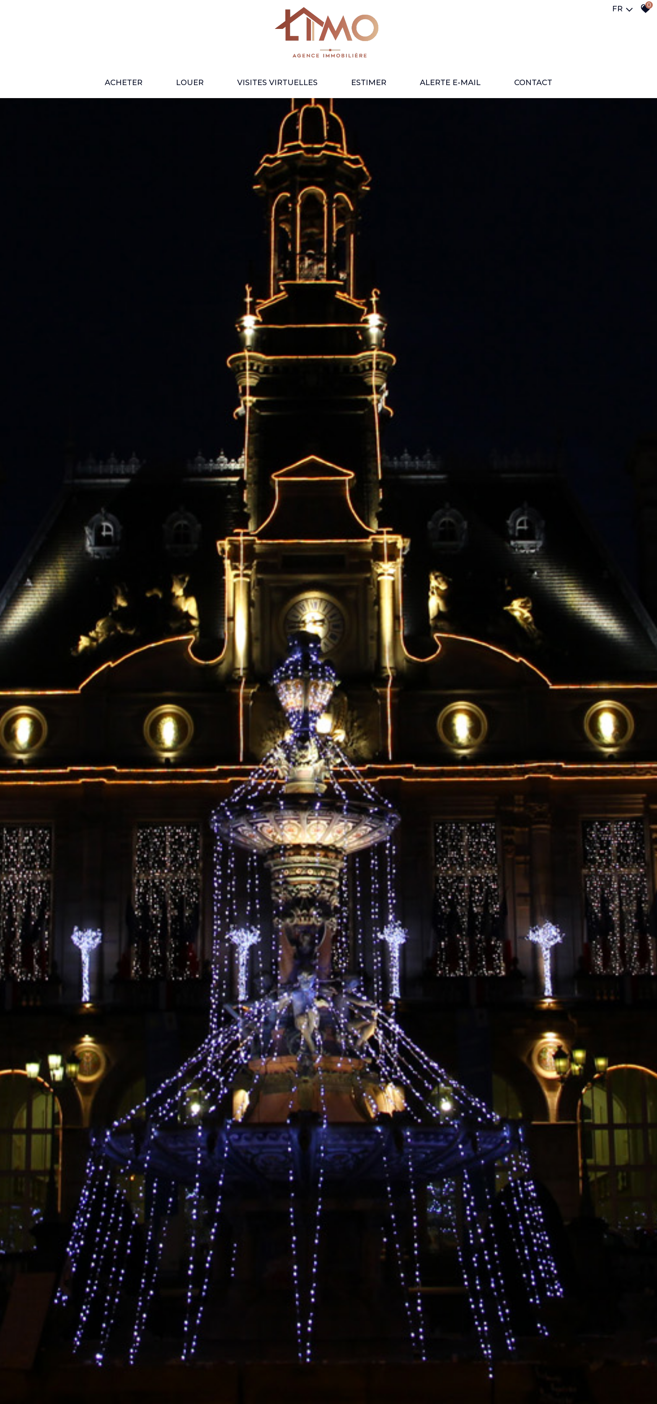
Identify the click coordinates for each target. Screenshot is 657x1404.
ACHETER (123, 82)
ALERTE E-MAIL (450, 82)
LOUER (190, 82)
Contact (533, 82)
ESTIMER (368, 82)
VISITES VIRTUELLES (277, 82)
